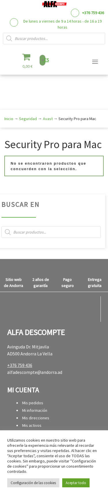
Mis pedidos (32, 402)
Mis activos (31, 425)
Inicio (8, 118)
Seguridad (28, 118)
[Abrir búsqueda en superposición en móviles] (54, 38)
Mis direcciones (35, 417)
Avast (48, 118)
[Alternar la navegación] (95, 61)
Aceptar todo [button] (76, 482)
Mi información (34, 410)
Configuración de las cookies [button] (33, 482)
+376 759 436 (93, 12)
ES (46, 60)
